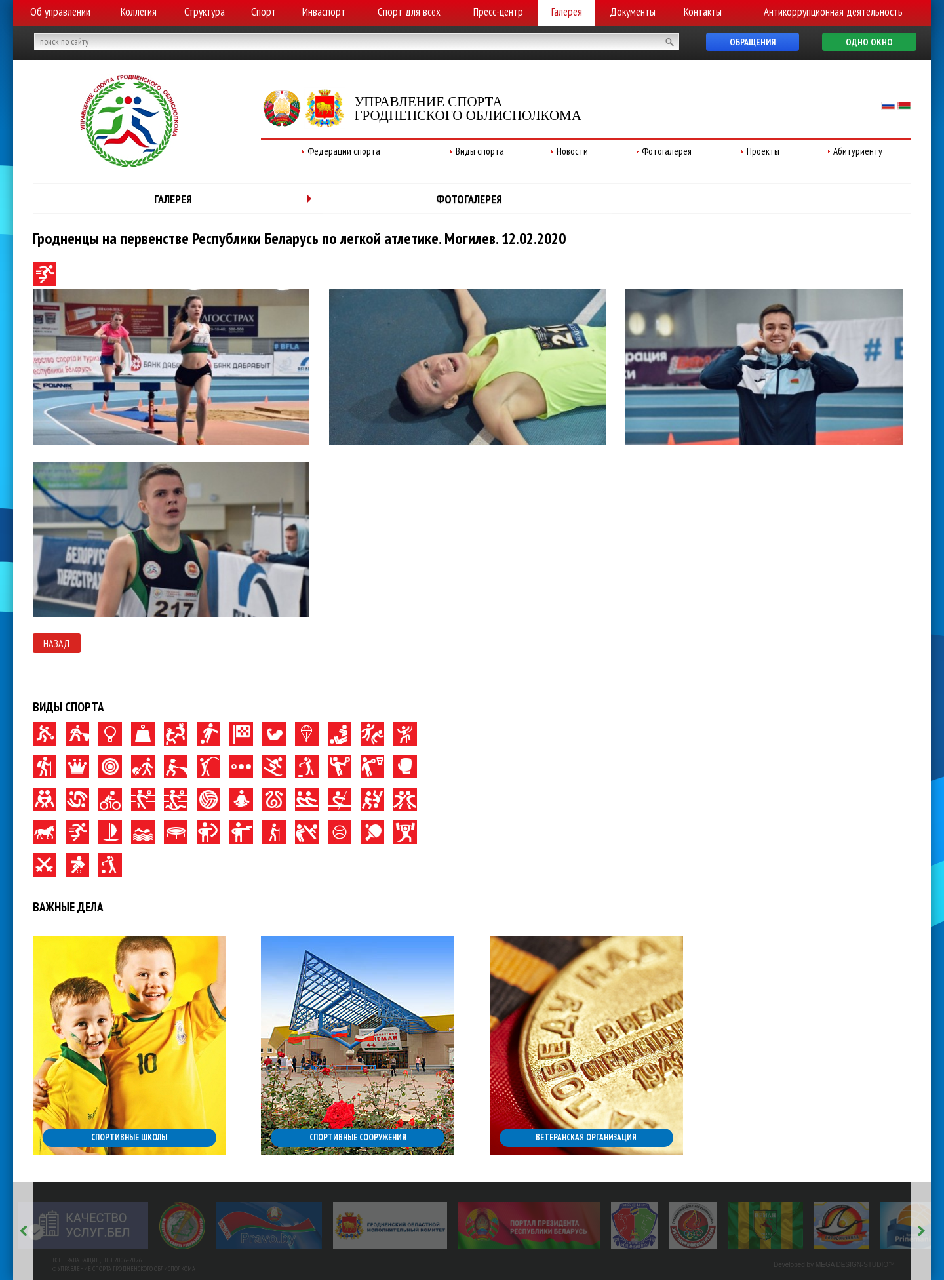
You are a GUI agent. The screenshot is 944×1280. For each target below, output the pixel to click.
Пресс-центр (498, 12)
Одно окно (869, 42)
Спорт (263, 12)
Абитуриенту (857, 151)
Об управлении (60, 12)
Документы (633, 12)
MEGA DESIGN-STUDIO (852, 1264)
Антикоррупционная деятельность (833, 12)
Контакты (703, 12)
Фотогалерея (667, 151)
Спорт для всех (409, 12)
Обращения (753, 42)
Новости (572, 151)
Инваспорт (323, 12)
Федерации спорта (343, 151)
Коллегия (139, 12)
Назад (56, 643)
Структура (204, 12)
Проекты (763, 151)
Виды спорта (480, 151)
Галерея (566, 12)
